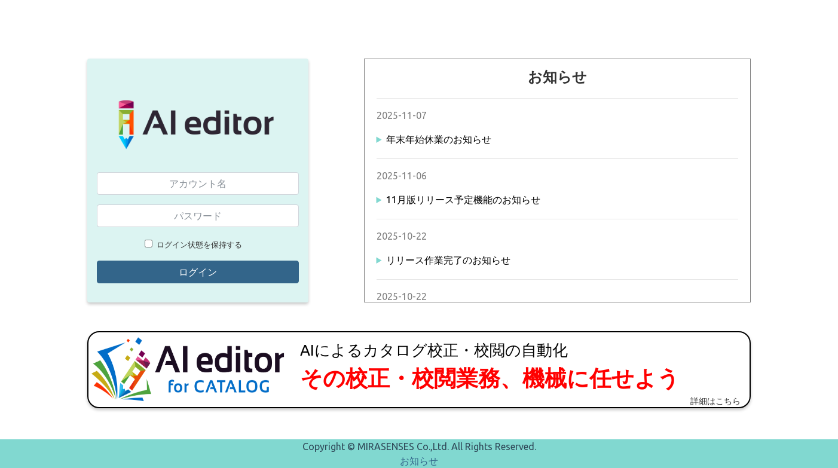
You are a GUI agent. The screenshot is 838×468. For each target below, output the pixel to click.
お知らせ (419, 460)
